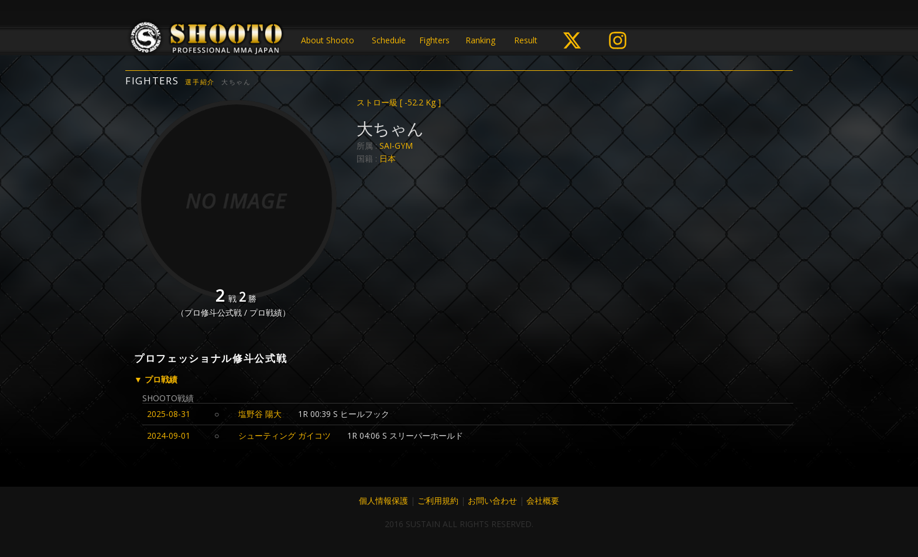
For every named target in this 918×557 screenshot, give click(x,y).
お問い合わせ (492, 500)
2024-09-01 (168, 435)
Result (525, 40)
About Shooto (327, 40)
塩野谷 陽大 (260, 413)
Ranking (480, 40)
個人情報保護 (383, 500)
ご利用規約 (437, 500)
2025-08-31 (168, 413)
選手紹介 (200, 81)
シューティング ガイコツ (284, 435)
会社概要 (542, 500)
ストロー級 (399, 102)
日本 (387, 158)
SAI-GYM (396, 145)
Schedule (389, 40)
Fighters (434, 40)
